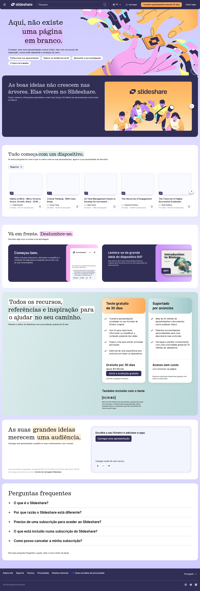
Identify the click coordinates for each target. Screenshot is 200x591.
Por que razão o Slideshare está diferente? (45, 512)
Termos (30, 573)
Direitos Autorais (60, 573)
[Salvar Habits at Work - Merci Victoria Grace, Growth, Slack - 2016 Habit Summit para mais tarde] (40, 206)
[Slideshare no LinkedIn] (196, 585)
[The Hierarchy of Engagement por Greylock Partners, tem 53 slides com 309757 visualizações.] (137, 191)
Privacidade (43, 573)
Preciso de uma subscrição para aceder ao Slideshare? (54, 522)
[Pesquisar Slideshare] (72, 4)
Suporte (20, 573)
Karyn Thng (54, 205)
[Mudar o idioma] (117, 4)
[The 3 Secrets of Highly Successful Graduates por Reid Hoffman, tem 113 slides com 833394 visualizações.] (175, 191)
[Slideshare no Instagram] (186, 585)
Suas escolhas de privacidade (88, 572)
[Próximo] (192, 106)
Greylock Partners (131, 205)
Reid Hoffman (167, 205)
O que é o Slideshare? (28, 503)
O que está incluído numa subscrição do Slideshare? (52, 531)
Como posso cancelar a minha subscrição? (45, 541)
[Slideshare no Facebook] (191, 585)
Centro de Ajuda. (62, 553)
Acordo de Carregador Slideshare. (48, 472)
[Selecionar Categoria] (16, 167)
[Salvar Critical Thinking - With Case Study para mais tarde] (77, 206)
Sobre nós (8, 573)
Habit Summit (18, 205)
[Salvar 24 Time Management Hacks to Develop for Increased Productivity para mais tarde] (114, 206)
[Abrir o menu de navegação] (4, 4)
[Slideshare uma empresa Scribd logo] (21, 4)
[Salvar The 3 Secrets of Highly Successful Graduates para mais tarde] (189, 206)
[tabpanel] (148, 106)
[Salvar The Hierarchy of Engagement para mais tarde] (151, 206)
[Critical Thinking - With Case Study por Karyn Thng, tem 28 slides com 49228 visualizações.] (63, 191)
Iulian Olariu (91, 205)
